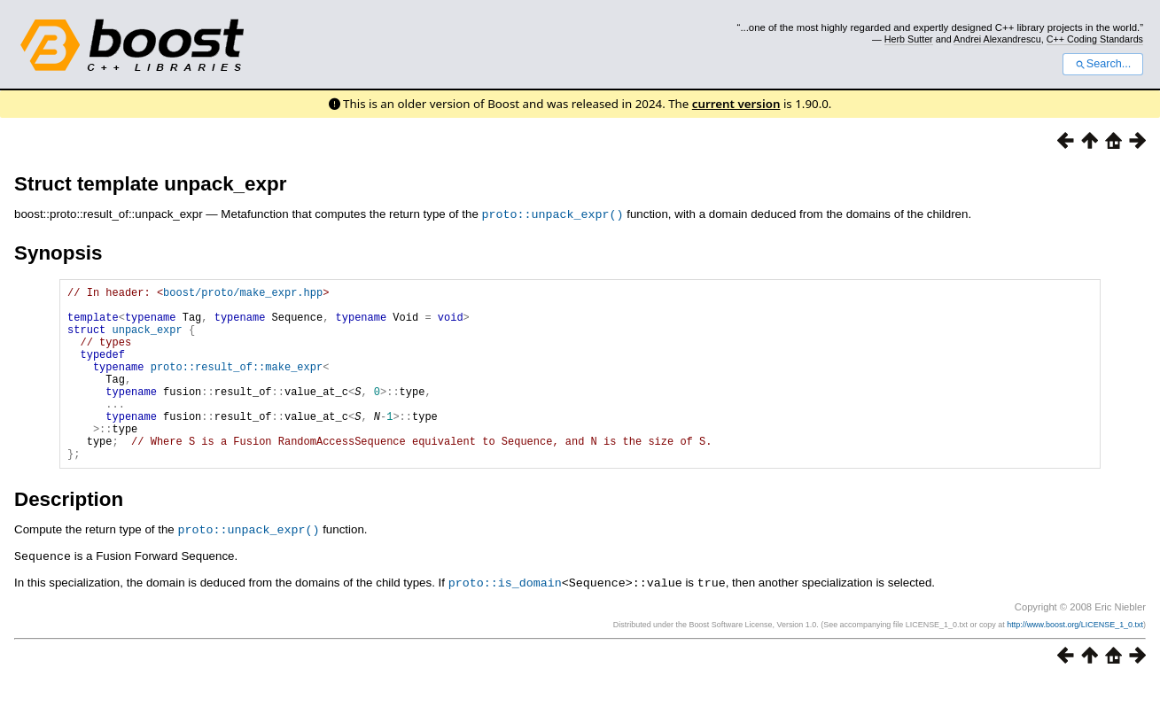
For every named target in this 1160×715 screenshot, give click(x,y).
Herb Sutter (908, 39)
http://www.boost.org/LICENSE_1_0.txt (1075, 658)
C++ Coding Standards (1095, 39)
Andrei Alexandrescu (997, 39)
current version (736, 104)
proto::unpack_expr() (553, 213)
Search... (1103, 64)
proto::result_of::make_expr (237, 384)
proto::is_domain (505, 617)
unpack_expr (147, 338)
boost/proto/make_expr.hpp (243, 293)
